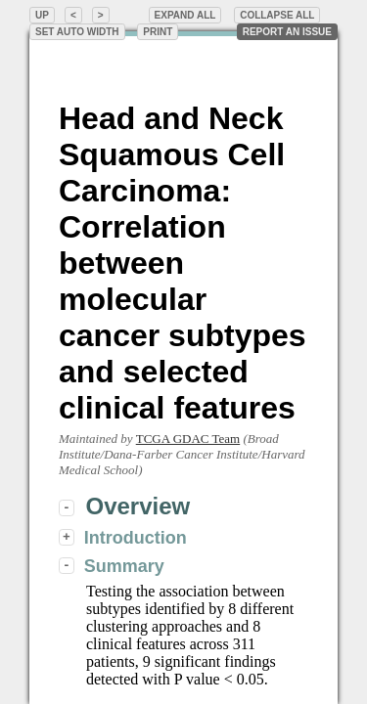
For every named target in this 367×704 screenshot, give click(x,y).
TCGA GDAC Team (188, 438)
